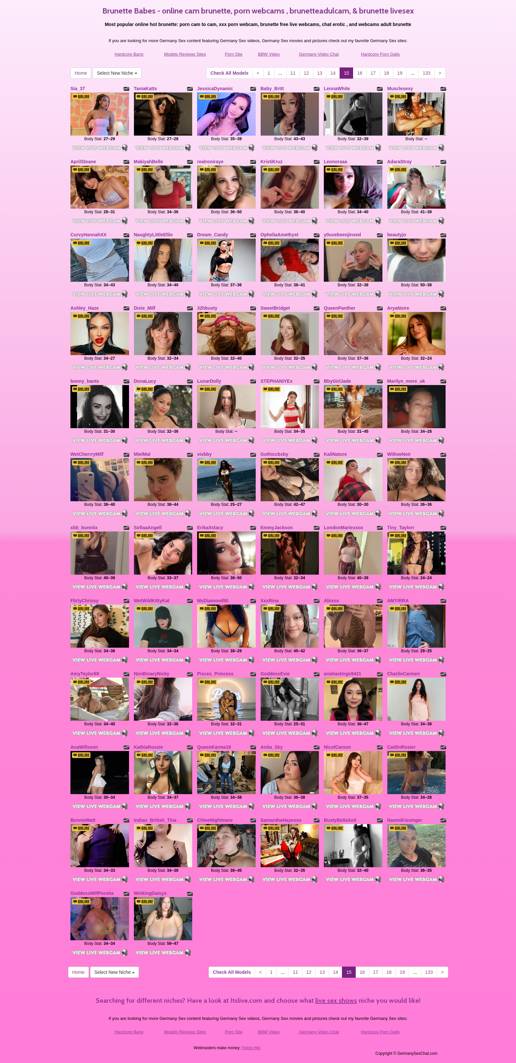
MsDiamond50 (212, 600)
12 (306, 73)
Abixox (331, 600)
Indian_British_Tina (155, 820)
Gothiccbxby (275, 454)
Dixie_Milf (144, 308)
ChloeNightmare (215, 820)
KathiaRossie (148, 747)
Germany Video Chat (319, 54)
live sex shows (336, 1000)
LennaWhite (337, 88)
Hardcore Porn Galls (380, 54)
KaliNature (335, 454)
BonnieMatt (82, 820)
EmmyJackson (277, 527)
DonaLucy (145, 381)
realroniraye (210, 161)
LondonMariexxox (343, 527)
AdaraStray (399, 161)
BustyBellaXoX (340, 820)
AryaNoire (398, 308)
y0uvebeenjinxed (342, 234)
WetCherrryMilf (86, 454)
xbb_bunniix (83, 527)
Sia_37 (77, 88)
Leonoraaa (335, 161)
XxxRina (270, 600)
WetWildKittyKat (152, 600)
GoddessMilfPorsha (92, 893)
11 (293, 73)
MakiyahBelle (148, 161)
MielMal (142, 454)
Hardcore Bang (129, 54)
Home (81, 73)
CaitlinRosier (401, 747)
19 (399, 73)
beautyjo (396, 234)
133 (426, 73)
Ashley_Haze (84, 308)
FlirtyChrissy (84, 600)
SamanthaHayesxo (281, 820)
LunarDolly (209, 381)
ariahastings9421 (342, 673)
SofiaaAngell (148, 527)
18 (386, 73)
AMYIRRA (398, 600)
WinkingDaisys (150, 893)
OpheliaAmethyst (279, 234)
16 (359, 73)
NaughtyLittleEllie (153, 234)
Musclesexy (400, 88)
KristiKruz (272, 161)
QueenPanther (339, 308)
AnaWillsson (84, 747)
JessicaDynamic (215, 88)
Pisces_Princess (215, 673)
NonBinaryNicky (151, 673)
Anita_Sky (272, 747)
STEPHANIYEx (277, 381)
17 (373, 73)
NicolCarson (337, 747)
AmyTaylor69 (84, 673)
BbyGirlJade (337, 381)
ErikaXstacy (210, 527)
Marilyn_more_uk (406, 381)
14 (333, 73)
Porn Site (233, 54)
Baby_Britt (272, 88)
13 (319, 73)
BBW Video (269, 54)
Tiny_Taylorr (401, 527)
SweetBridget (275, 308)
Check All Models (229, 73)
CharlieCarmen (403, 673)
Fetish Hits (251, 1048)
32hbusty (207, 308)
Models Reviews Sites (185, 54)
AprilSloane (83, 161)
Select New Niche (117, 73)
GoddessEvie (275, 673)
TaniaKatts (145, 88)
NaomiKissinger (405, 820)
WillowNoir (399, 454)
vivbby (204, 454)
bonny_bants (84, 381)
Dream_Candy (212, 234)
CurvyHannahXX (88, 234)
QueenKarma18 (214, 747)
